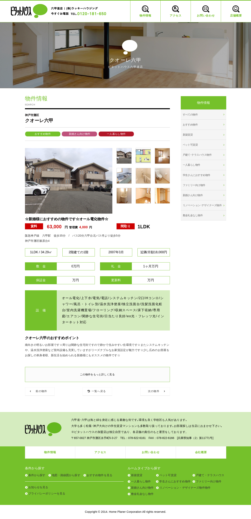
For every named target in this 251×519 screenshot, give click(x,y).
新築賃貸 (188, 134)
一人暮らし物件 (116, 133)
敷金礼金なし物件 (193, 215)
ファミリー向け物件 (194, 185)
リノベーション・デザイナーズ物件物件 (185, 487)
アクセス (100, 452)
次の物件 (153, 391)
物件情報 (50, 452)
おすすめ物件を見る (99, 475)
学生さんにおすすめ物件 (196, 175)
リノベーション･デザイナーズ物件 (202, 205)
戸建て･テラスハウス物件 (197, 154)
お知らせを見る (38, 487)
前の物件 (41, 391)
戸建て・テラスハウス (210, 475)
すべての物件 (190, 114)
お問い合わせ (150, 452)
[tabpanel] (69, 181)
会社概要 (201, 452)
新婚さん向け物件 (79, 133)
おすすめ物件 (43, 133)
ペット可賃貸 (190, 144)
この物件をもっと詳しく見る (97, 374)
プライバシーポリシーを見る (46, 493)
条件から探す (36, 475)
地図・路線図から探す (66, 475)
